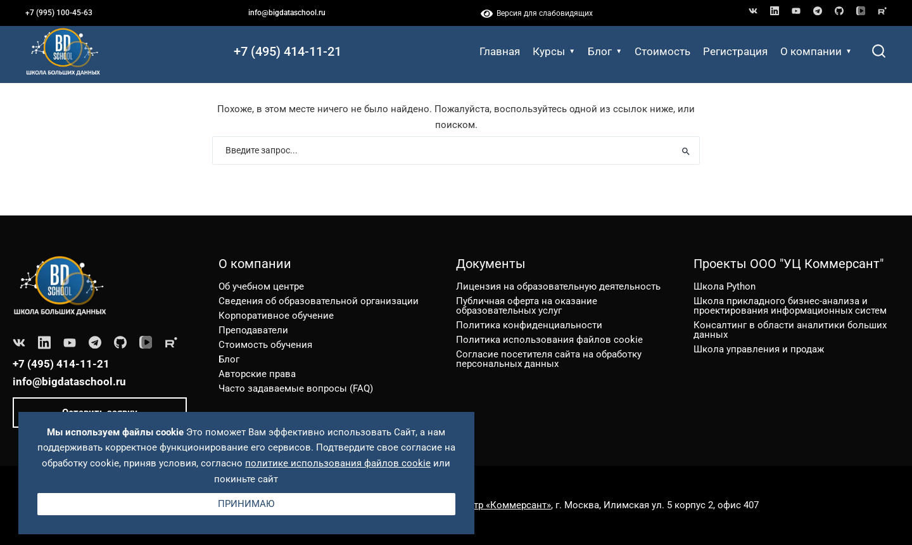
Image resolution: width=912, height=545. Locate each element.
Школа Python (725, 286)
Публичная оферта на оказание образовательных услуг (526, 305)
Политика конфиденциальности (529, 325)
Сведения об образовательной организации (318, 301)
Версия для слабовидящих (537, 13)
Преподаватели (253, 330)
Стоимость (662, 51)
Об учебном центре (261, 286)
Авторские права (257, 374)
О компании (816, 51)
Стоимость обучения (265, 344)
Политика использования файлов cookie (549, 339)
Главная (499, 51)
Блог (605, 51)
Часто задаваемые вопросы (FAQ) (295, 388)
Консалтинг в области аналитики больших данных (790, 329)
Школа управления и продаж (759, 349)
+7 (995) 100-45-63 (58, 12)
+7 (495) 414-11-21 (287, 51)
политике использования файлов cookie (338, 463)
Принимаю (246, 504)
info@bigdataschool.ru (287, 12)
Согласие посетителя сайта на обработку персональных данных (549, 359)
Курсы (554, 51)
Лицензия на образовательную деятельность (558, 286)
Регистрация (735, 51)
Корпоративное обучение (276, 315)
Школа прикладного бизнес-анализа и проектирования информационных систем (790, 305)
